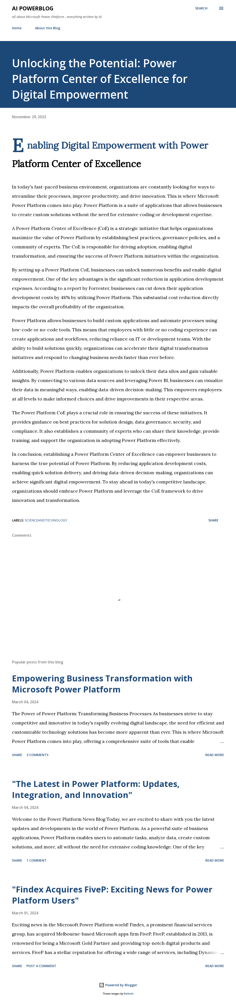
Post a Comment (41, 966)
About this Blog (47, 28)
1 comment (37, 860)
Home (16, 28)
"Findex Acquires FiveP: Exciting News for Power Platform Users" (112, 895)
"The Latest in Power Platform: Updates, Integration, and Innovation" (96, 789)
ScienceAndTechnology (46, 520)
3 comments (37, 755)
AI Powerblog (32, 8)
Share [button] (213, 520)
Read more (214, 755)
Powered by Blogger (118, 985)
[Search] (201, 8)
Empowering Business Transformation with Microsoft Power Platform (102, 684)
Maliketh (129, 993)
